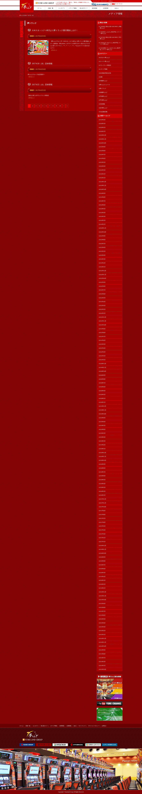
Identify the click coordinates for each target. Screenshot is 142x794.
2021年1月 (102, 359)
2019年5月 (102, 433)
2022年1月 (102, 313)
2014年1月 (102, 665)
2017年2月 (102, 537)
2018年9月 (102, 464)
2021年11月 (103, 321)
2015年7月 (102, 611)
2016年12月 (103, 545)
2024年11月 (103, 185)
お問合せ (111, 1)
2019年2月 (102, 445)
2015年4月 (102, 623)
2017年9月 (102, 510)
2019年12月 (103, 406)
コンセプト (35, 725)
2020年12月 (103, 363)
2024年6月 (102, 205)
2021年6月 (102, 340)
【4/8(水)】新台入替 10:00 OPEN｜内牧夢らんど (110, 27)
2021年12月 (103, 317)
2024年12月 (103, 181)
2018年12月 (103, 452)
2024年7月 (102, 201)
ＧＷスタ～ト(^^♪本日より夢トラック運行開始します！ (55, 30)
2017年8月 (102, 514)
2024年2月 (102, 220)
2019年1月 (102, 448)
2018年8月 (102, 468)
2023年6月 (102, 247)
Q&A (75, 725)
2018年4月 (102, 483)
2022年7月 (102, 290)
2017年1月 (102, 541)
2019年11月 (103, 410)
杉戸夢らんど (103, 108)
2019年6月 (102, 429)
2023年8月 (102, 239)
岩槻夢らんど (103, 92)
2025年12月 (103, 135)
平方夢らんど (103, 100)
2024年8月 (102, 197)
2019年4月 (102, 437)
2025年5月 (102, 162)
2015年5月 (102, 619)
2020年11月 (103, 367)
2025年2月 (102, 174)
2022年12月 (103, 270)
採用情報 (61, 725)
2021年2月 (102, 356)
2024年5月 (102, 208)
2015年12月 (103, 592)
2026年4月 (102, 119)
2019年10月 (103, 414)
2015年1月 (102, 634)
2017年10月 (103, 506)
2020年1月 (102, 402)
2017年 (29, 15)
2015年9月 (102, 603)
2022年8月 (102, 286)
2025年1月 (102, 177)
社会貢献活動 (103, 111)
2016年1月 (102, 588)
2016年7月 (102, 565)
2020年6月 (102, 387)
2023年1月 (102, 267)
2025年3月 (102, 170)
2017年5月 (102, 526)
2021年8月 (102, 332)
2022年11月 (103, 274)
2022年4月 (102, 301)
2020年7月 (102, 383)
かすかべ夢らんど (105, 57)
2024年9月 (102, 193)
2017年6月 (102, 522)
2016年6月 (102, 568)
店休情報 (102, 104)
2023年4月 (102, 255)
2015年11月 (103, 596)
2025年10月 (103, 143)
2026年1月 (102, 131)
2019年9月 (102, 418)
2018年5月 (102, 479)
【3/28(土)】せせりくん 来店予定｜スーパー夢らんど (110, 43)
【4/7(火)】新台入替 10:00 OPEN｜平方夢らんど (110, 38)
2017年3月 (102, 534)
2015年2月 (102, 630)
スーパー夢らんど (105, 61)
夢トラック (103, 88)
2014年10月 (103, 646)
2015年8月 (102, 607)
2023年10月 (103, 232)
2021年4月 (102, 348)
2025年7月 (102, 154)
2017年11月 (103, 503)
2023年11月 (103, 228)
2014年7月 (102, 658)
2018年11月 (103, 456)
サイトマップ (96, 1)
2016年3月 (102, 580)
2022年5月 (102, 298)
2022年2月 (102, 309)
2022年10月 (103, 278)
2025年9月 (102, 147)
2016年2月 (102, 584)
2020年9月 (102, 375)
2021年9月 (102, 329)
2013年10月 (103, 669)
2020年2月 (102, 398)
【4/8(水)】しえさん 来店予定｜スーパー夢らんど (110, 32)
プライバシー (104, 1)
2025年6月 (102, 158)
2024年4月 (102, 212)
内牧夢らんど (103, 80)
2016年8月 (102, 561)
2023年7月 (102, 243)
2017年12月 (103, 499)
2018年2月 (102, 491)
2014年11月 (103, 642)
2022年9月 (102, 282)
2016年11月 (103, 549)
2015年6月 (102, 615)
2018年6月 (102, 476)
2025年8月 (102, 150)
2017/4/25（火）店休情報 (42, 85)
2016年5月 (102, 572)
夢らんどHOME (23, 15)
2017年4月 (102, 530)
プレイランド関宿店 (105, 65)
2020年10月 (103, 371)
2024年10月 (103, 189)
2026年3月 (102, 123)
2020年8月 (102, 379)
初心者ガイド (44, 725)
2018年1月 (102, 495)
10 (60, 106)
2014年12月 (103, 638)
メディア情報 (115, 13)
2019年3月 (102, 441)
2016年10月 (103, 553)
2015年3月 (102, 627)
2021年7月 (102, 336)
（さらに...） (54, 50)
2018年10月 (103, 460)
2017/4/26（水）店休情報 (42, 64)
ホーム (21, 725)
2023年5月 (102, 251)
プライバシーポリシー (93, 725)
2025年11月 (103, 139)
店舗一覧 (28, 725)
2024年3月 (102, 216)
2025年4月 (102, 166)
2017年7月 (102, 518)
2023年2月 (102, 263)
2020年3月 (102, 394)
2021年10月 (103, 325)
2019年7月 (102, 425)
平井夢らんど (103, 96)
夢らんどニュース (105, 84)
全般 (101, 77)
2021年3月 (102, 352)
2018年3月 (102, 487)
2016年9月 (102, 557)
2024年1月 (102, 224)
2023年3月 (102, 259)
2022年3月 (102, 305)
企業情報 (69, 725)
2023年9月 (102, 236)
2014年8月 (102, 654)
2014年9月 (102, 650)
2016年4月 (102, 576)
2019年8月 (102, 421)
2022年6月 (102, 294)
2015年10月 (103, 599)
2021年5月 (102, 344)
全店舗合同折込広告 (105, 73)
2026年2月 (102, 127)
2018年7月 (102, 472)
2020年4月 (102, 390)
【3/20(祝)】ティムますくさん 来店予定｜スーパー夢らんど (110, 48)
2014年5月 (102, 661)
